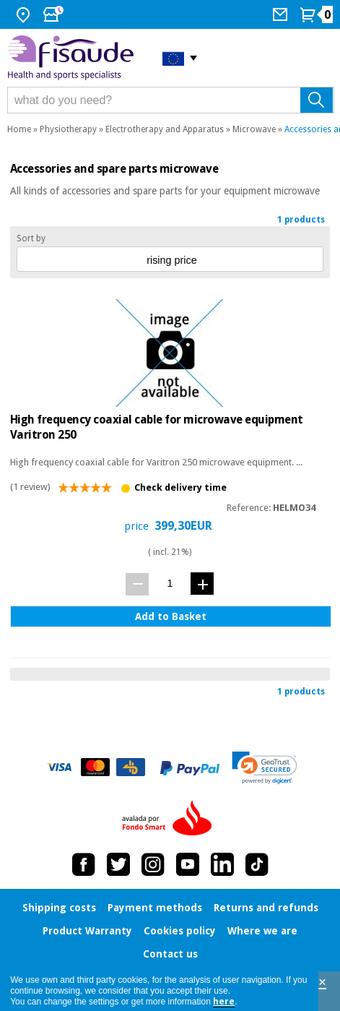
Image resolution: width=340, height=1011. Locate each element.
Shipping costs (59, 907)
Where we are (262, 931)
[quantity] (170, 583)
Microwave (254, 129)
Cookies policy (180, 931)
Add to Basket (170, 616)
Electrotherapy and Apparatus (164, 129)
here (224, 1002)
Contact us (170, 954)
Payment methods (155, 907)
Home (19, 129)
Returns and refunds (266, 907)
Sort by (31, 238)
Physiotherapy (68, 129)
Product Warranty (87, 931)
